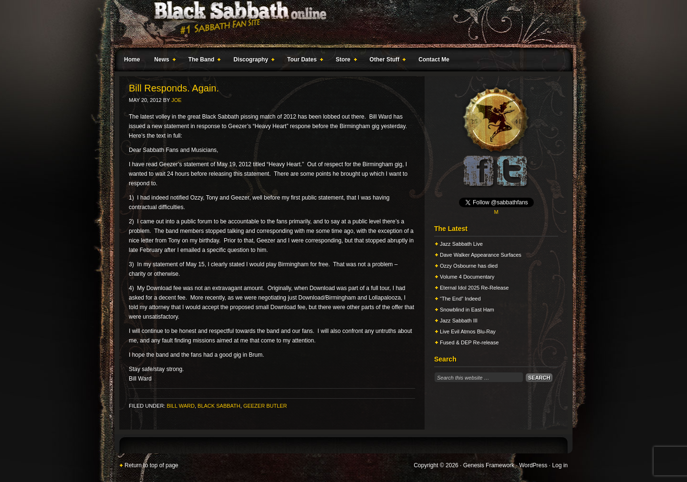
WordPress (533, 465)
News (162, 61)
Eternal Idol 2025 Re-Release (474, 288)
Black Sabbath (219, 406)
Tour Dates (303, 61)
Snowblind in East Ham (467, 309)
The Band (203, 61)
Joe (176, 100)
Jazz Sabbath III (459, 320)
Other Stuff (386, 61)
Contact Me (433, 59)
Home (132, 59)
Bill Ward (180, 406)
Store (344, 61)
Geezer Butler (265, 406)
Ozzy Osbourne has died (469, 266)
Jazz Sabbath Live (461, 244)
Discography (252, 61)
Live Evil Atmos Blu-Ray (468, 331)
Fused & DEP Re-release (469, 342)
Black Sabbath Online (338, 24)
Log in (560, 465)
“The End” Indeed (460, 298)
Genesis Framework (488, 465)
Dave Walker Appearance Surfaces (480, 255)
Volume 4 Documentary (467, 277)
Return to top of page (151, 465)
